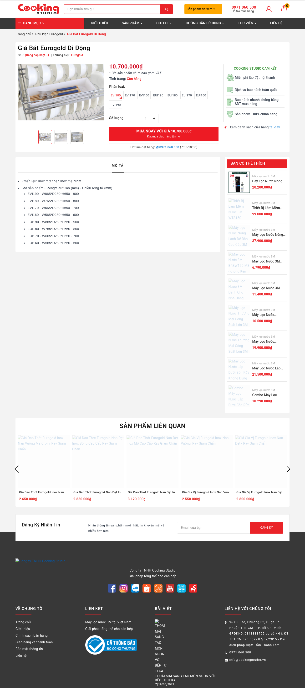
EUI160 (201, 95)
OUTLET (164, 23)
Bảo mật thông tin (29, 643)
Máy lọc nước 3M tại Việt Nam (108, 617)
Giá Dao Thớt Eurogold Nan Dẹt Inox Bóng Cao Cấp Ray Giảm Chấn (120, 492)
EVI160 (144, 95)
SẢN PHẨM (132, 23)
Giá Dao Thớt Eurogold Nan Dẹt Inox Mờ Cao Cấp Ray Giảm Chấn (173, 492)
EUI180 (173, 95)
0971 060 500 (167, 147)
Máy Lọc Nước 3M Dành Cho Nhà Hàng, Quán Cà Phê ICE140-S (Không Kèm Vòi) (268, 288)
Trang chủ (23, 617)
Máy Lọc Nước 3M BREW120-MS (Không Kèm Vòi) (268, 261)
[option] (61, 92)
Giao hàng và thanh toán (34, 637)
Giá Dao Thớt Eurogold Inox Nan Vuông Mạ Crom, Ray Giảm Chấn (65, 492)
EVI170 (130, 95)
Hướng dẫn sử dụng (205, 23)
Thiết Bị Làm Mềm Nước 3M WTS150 (266, 208)
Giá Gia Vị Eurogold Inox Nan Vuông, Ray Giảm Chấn (218, 492)
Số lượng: (116, 118)
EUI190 (158, 95)
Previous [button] (16, 469)
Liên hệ (276, 23)
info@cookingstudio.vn (247, 654)
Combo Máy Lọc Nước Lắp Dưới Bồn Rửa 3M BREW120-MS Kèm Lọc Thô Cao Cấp (268, 395)
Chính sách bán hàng (31, 630)
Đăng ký (266, 527)
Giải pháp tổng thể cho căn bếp (109, 623)
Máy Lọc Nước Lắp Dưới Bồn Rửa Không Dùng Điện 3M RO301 (268, 368)
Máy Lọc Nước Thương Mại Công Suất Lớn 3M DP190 (267, 342)
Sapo (201, 683)
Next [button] (288, 469)
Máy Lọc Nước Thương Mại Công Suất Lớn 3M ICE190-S (268, 315)
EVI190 (116, 105)
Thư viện (247, 23)
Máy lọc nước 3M (263, 176)
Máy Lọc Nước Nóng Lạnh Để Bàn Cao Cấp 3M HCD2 (268, 235)
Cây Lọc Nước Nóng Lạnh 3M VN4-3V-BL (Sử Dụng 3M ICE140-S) (268, 181)
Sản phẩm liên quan (153, 426)
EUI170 (187, 95)
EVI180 (116, 96)
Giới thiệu (99, 23)
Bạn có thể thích (248, 163)
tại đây (274, 127)
